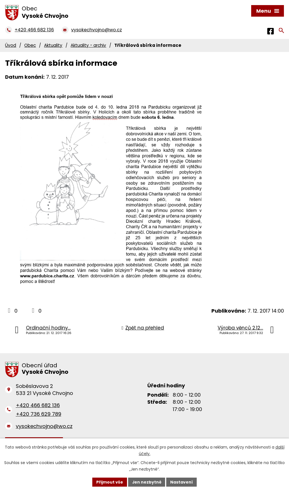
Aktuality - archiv (88, 45)
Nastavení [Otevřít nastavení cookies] (181, 482)
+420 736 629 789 (38, 414)
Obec (30, 45)
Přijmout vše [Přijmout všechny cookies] (109, 482)
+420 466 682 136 (38, 405)
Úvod (10, 45)
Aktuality (53, 45)
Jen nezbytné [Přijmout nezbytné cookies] (146, 482)
